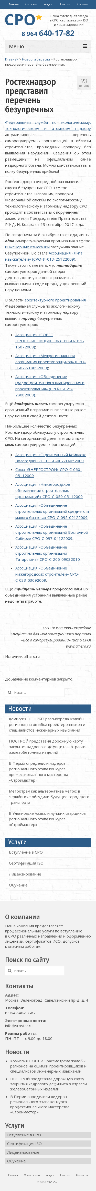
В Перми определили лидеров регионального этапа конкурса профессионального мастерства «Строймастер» (39, 1104)
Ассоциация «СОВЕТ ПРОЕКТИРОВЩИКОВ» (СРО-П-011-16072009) (49, 340)
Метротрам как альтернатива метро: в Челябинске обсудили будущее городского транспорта (49, 796)
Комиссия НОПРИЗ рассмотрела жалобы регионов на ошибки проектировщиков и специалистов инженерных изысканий (47, 724)
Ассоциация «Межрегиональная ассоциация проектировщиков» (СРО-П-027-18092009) (50, 361)
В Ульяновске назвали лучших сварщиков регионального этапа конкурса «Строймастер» (47, 819)
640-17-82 (48, 33)
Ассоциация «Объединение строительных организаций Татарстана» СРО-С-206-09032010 (47, 553)
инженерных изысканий (27, 246)
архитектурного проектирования (55, 299)
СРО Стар (53, 1182)
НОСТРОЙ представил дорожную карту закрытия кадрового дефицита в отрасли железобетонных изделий (47, 746)
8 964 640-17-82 (20, 1012)
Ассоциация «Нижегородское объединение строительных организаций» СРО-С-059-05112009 (49, 490)
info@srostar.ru (19, 1025)
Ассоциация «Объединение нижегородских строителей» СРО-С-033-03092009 (47, 574)
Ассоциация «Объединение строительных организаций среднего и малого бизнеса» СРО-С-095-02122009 (52, 511)
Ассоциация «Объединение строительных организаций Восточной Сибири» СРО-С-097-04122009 (51, 532)
